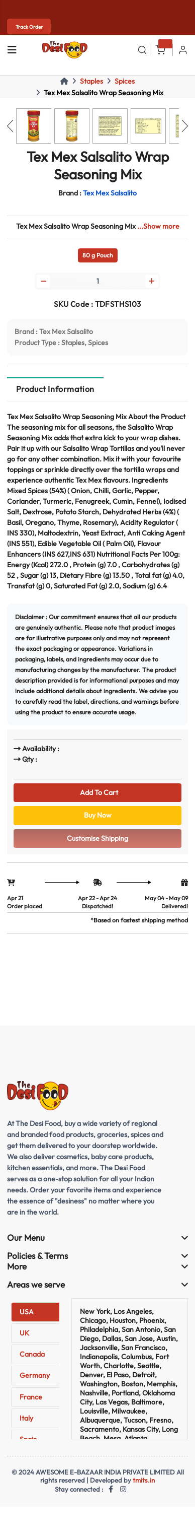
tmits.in (144, 1480)
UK (24, 1332)
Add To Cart (97, 792)
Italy (26, 1418)
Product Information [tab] (55, 389)
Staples (91, 81)
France (31, 1396)
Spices (125, 81)
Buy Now (98, 815)
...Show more (158, 226)
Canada (32, 1354)
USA (27, 1311)
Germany (35, 1375)
